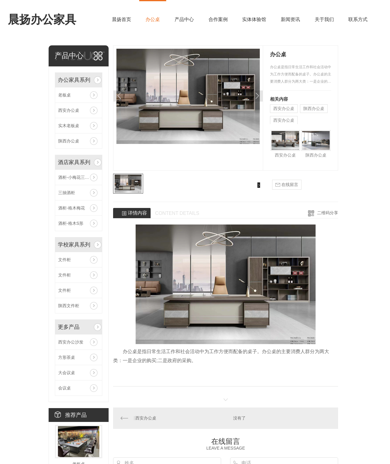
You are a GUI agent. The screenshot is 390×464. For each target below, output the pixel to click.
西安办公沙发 (70, 342)
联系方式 (358, 19)
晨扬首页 (121, 19)
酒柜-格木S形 (70, 223)
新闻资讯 (290, 19)
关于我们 (324, 19)
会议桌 (64, 388)
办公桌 (153, 19)
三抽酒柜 (66, 192)
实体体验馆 (254, 19)
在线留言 (286, 184)
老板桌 (64, 95)
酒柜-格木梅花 (71, 208)
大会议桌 (66, 372)
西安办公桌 (68, 110)
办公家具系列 (74, 80)
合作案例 (218, 19)
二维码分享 (327, 212)
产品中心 (184, 19)
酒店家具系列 (74, 162)
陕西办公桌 (68, 141)
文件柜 (64, 259)
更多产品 (69, 327)
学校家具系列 (74, 245)
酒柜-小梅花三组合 (75, 177)
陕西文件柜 (68, 305)
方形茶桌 (66, 357)
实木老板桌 (68, 125)
